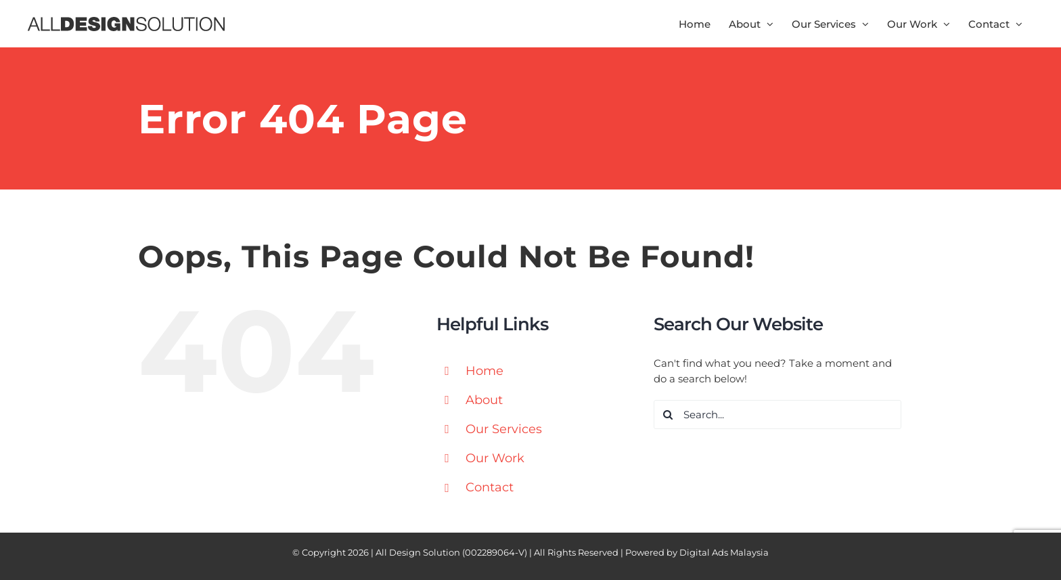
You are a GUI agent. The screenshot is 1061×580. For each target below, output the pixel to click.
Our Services (504, 429)
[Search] (668, 414)
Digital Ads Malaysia (724, 552)
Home (484, 370)
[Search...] (778, 414)
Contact (490, 487)
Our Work (495, 458)
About (484, 400)
